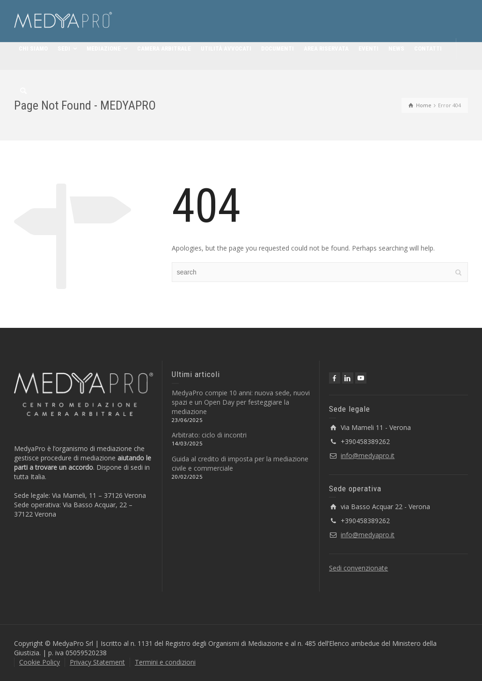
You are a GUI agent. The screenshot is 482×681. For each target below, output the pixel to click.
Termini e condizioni (165, 662)
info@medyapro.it (367, 455)
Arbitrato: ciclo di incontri (209, 434)
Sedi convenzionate (358, 567)
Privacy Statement (97, 662)
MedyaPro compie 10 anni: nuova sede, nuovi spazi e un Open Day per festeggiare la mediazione (241, 402)
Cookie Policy (39, 662)
